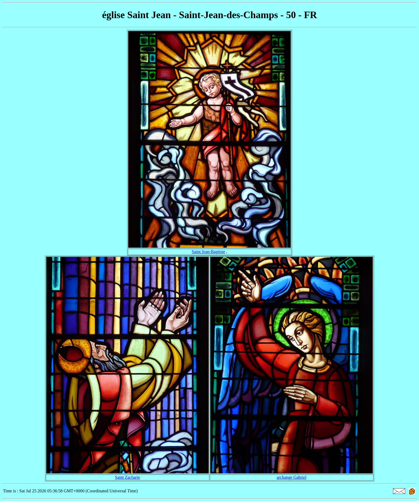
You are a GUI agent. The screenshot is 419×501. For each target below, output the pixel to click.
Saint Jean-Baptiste (208, 251)
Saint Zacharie (127, 477)
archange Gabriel (291, 477)
